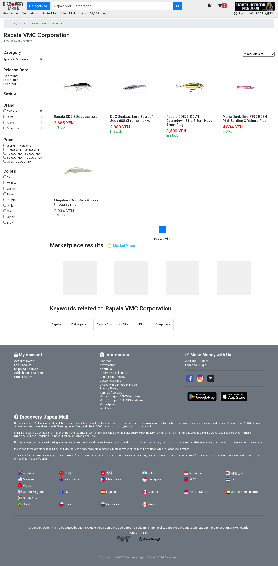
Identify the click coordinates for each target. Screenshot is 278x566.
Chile (68, 504)
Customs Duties (110, 380)
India (151, 473)
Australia (29, 473)
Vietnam (28, 485)
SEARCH (23, 23)
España (111, 492)
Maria (10, 123)
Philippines (113, 479)
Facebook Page (195, 365)
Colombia (112, 504)
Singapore (154, 479)
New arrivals (30, 13)
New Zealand (73, 479)
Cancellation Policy (112, 377)
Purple (11, 200)
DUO (10, 117)
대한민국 (237, 473)
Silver (10, 217)
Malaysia (28, 479)
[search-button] (177, 6)
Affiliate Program (196, 361)
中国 (68, 473)
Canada (153, 492)
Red (9, 177)
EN (269, 13)
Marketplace (77, 13)
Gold (10, 211)
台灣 (192, 479)
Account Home (24, 361)
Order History (23, 377)
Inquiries (105, 408)
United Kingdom (34, 492)
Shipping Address (26, 369)
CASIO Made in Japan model (119, 385)
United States (198, 492)
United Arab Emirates (245, 492)
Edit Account (22, 365)
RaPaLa (12, 111)
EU (66, 492)
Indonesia (195, 473)
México (153, 504)
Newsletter (107, 365)
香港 (109, 473)
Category (38, 6)
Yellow (11, 183)
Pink (10, 206)
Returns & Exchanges (114, 373)
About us (106, 369)
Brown (11, 222)
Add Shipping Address (29, 373)
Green (11, 189)
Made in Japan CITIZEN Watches (121, 400)
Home (11, 23)
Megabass (14, 128)
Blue (10, 194)
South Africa (31, 498)
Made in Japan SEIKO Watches (120, 396)
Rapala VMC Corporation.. (47, 23)
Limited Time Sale (54, 13)
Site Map (106, 361)
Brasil (26, 504)
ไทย (233, 479)
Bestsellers (11, 13)
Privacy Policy (109, 388)
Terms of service (111, 392)
